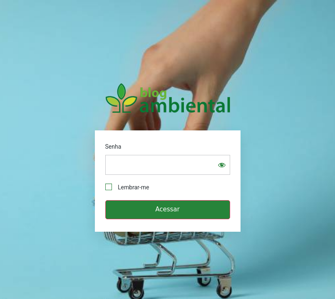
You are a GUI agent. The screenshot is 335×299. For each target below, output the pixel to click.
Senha (113, 146)
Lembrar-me (127, 187)
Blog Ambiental (167, 98)
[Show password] (221, 165)
